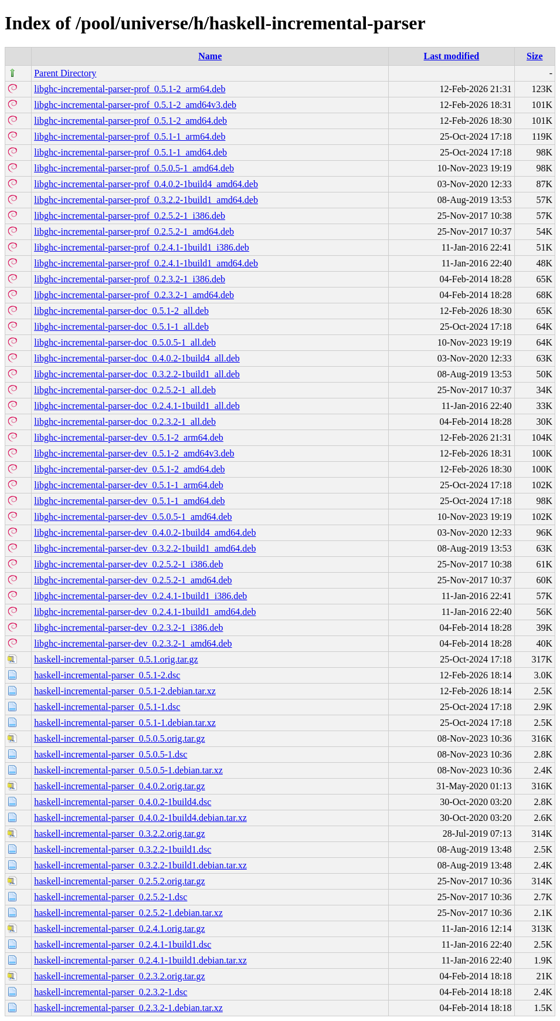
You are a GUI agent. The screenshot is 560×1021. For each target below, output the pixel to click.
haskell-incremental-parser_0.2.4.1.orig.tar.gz (119, 929)
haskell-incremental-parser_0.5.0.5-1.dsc (110, 754)
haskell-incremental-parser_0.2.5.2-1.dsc (110, 897)
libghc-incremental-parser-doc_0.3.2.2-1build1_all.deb (137, 374)
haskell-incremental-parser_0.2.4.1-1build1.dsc (122, 944)
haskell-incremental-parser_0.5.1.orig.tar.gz (116, 659)
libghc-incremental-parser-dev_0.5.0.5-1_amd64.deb (133, 517)
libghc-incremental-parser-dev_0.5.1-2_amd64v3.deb (134, 453)
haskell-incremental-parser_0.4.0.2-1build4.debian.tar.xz (140, 818)
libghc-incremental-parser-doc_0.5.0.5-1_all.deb (125, 342)
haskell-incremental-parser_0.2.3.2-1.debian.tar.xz (128, 1008)
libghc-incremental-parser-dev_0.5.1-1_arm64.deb (128, 485)
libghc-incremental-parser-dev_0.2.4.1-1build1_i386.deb (140, 596)
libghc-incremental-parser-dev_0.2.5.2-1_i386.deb (128, 564)
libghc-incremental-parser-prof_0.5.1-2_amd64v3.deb (135, 105)
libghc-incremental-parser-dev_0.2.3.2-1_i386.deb (128, 628)
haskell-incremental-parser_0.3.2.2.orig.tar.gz (119, 834)
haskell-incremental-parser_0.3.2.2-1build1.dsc (122, 849)
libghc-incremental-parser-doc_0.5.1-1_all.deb (121, 327)
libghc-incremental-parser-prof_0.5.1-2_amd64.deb (130, 121)
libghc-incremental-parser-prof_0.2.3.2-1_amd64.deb (134, 295)
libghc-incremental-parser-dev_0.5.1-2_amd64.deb (129, 469)
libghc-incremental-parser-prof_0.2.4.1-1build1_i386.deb (141, 247)
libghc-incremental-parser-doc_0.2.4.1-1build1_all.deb (137, 406)
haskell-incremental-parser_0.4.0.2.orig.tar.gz (119, 786)
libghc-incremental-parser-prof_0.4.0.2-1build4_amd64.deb (146, 184)
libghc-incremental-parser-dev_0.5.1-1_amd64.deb (129, 501)
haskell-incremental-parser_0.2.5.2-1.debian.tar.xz (128, 913)
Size (535, 56)
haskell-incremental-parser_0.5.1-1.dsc (107, 707)
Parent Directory (65, 73)
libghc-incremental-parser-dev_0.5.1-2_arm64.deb (128, 437)
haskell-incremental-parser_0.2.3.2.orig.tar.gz (119, 976)
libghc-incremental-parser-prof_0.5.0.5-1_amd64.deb (134, 168)
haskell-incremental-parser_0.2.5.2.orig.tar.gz (119, 881)
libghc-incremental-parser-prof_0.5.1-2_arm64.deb (129, 89)
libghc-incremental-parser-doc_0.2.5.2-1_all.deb (125, 390)
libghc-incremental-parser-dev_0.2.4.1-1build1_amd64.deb (145, 612)
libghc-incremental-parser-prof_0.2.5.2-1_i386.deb (129, 216)
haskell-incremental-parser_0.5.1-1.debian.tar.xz (125, 723)
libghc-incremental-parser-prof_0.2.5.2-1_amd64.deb (134, 231)
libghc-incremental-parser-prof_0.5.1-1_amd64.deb (130, 152)
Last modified (452, 56)
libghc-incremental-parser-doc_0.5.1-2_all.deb (121, 311)
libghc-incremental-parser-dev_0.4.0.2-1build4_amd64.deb (145, 532)
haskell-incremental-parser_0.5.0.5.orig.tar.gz (119, 738)
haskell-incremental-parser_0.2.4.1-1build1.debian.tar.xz (140, 960)
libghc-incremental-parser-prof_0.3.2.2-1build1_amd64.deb (146, 200)
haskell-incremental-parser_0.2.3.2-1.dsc (110, 992)
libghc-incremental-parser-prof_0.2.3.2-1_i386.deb (129, 279)
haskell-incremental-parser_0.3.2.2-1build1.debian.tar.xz (140, 865)
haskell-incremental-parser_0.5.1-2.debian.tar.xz (125, 691)
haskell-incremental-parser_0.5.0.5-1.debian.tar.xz (128, 770)
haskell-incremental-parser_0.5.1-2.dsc (107, 675)
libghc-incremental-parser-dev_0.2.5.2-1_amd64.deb (133, 580)
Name (210, 56)
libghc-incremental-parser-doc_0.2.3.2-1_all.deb (125, 422)
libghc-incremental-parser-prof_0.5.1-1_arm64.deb (129, 136)
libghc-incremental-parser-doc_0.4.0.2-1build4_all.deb (137, 358)
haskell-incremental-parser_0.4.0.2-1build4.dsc (122, 802)
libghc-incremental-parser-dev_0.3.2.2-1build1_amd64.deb (145, 548)
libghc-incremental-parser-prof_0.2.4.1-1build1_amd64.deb (146, 263)
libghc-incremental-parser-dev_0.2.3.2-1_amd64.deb (133, 643)
